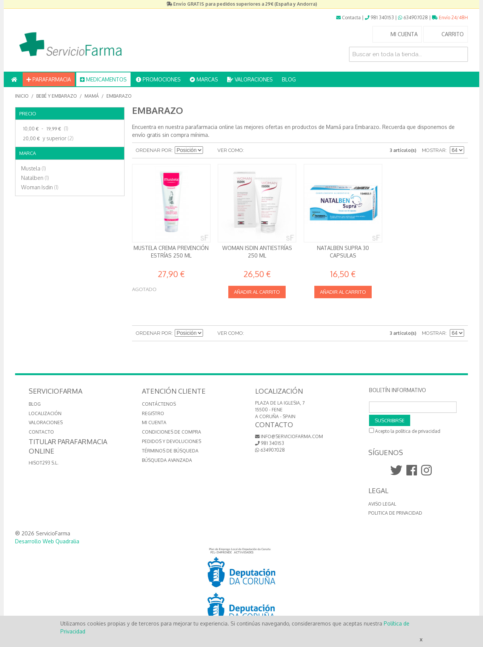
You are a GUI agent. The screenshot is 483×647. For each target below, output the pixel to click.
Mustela (33, 168)
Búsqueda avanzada (167, 460)
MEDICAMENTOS (103, 79)
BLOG (289, 79)
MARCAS (204, 79)
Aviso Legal (382, 504)
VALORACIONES (250, 79)
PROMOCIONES (158, 79)
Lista (265, 150)
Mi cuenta (154, 422)
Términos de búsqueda (170, 451)
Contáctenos (159, 404)
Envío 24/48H (450, 17)
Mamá (92, 96)
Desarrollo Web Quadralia (47, 541)
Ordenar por (154, 150)
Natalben (35, 178)
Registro (153, 413)
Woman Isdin (39, 187)
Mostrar (434, 150)
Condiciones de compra (171, 432)
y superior (47, 138)
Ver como (230, 150)
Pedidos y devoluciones (171, 441)
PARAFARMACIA (48, 79)
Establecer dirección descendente (209, 150)
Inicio (22, 96)
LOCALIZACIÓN (45, 413)
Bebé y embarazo (56, 96)
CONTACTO (41, 432)
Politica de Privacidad (395, 513)
